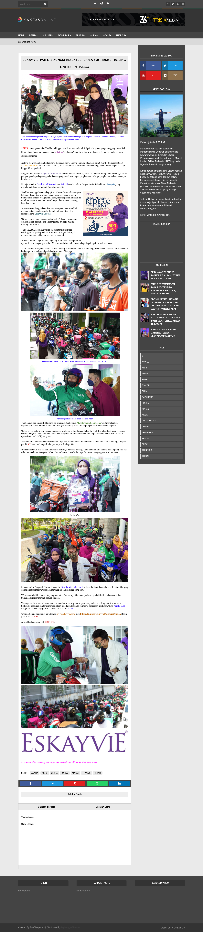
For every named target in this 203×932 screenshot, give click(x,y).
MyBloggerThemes (70, 927)
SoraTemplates (37, 927)
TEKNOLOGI (147, 450)
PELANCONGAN (149, 421)
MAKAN (75, 773)
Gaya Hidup (64, 35)
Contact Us (179, 927)
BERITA (33, 35)
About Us (165, 927)
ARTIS (44, 773)
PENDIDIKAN (147, 432)
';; (142, 356)
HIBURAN (146, 403)
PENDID (145, 427)
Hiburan (47, 35)
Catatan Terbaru (46, 807)
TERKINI (97, 773)
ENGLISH (120, 35)
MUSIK (145, 415)
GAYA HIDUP (147, 397)
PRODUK (80, 35)
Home (21, 35)
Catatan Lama (103, 807)
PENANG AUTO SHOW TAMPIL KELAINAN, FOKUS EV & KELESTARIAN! (165, 275)
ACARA (106, 35)
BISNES (65, 773)
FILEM (144, 391)
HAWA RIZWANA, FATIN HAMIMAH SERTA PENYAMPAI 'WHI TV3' (164, 332)
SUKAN (93, 35)
